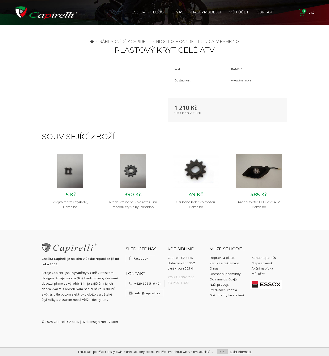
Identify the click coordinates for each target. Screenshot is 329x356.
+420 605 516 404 (145, 283)
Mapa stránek (262, 263)
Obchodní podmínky (225, 274)
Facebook (138, 259)
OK (222, 352)
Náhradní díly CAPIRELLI (125, 41)
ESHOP (138, 12)
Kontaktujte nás (264, 258)
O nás (177, 12)
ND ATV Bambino (221, 41)
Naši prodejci (206, 12)
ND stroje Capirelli (177, 41)
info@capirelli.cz (145, 293)
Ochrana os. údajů (223, 279)
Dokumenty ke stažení (227, 295)
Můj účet (239, 12)
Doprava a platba (222, 258)
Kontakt (265, 12)
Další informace (241, 352)
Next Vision (109, 321)
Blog (158, 12)
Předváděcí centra (223, 290)
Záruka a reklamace (224, 263)
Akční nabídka (262, 268)
